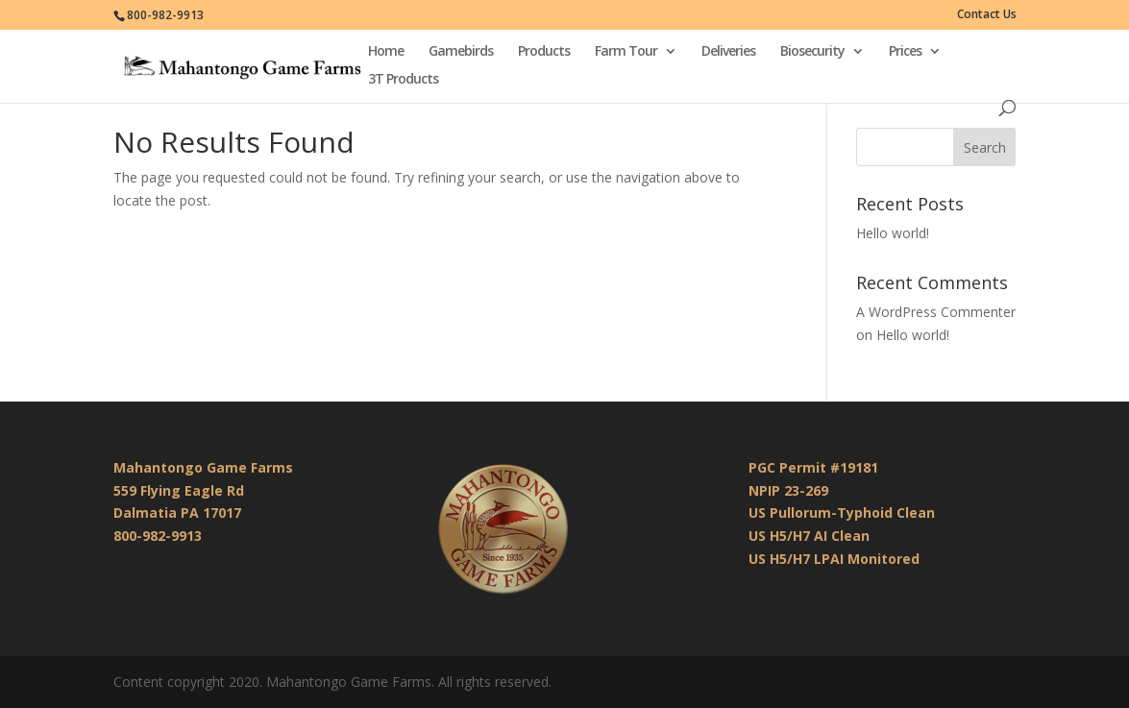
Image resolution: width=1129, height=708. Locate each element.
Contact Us (987, 15)
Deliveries (728, 52)
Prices (905, 52)
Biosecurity (812, 52)
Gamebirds (461, 52)
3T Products (403, 79)
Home (386, 52)
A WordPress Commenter (936, 312)
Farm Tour (626, 52)
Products (544, 52)
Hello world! (892, 233)
